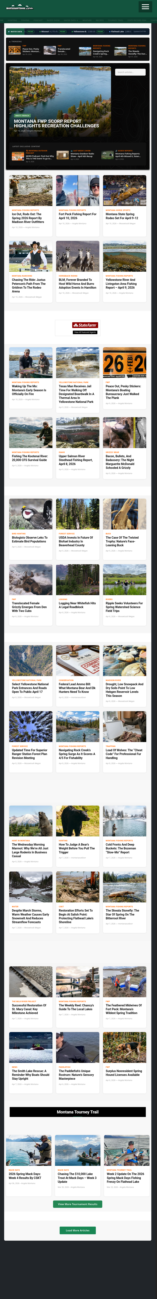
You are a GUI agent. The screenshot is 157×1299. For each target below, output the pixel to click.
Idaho (62, 452)
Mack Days (14, 1170)
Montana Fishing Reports (25, 210)
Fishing (25, 20)
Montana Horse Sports (118, 210)
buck (108, 534)
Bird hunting (19, 534)
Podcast (38, 20)
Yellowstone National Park (73, 382)
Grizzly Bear (112, 452)
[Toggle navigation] (145, 6)
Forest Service (67, 534)
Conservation (66, 680)
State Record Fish (136, 20)
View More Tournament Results (77, 1204)
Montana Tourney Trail (119, 1170)
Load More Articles (78, 1230)
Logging (63, 599)
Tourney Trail (115, 20)
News (14, 1067)
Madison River (113, 680)
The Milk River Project (24, 1001)
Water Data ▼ (71, 20)
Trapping (111, 746)
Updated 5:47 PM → (141, 31)
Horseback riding (68, 276)
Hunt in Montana (21, 841)
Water (15, 907)
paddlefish (65, 1067)
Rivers (109, 599)
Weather (87, 20)
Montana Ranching (22, 276)
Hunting (12, 20)
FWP (108, 382)
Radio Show (53, 20)
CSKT (61, 907)
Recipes (100, 20)
